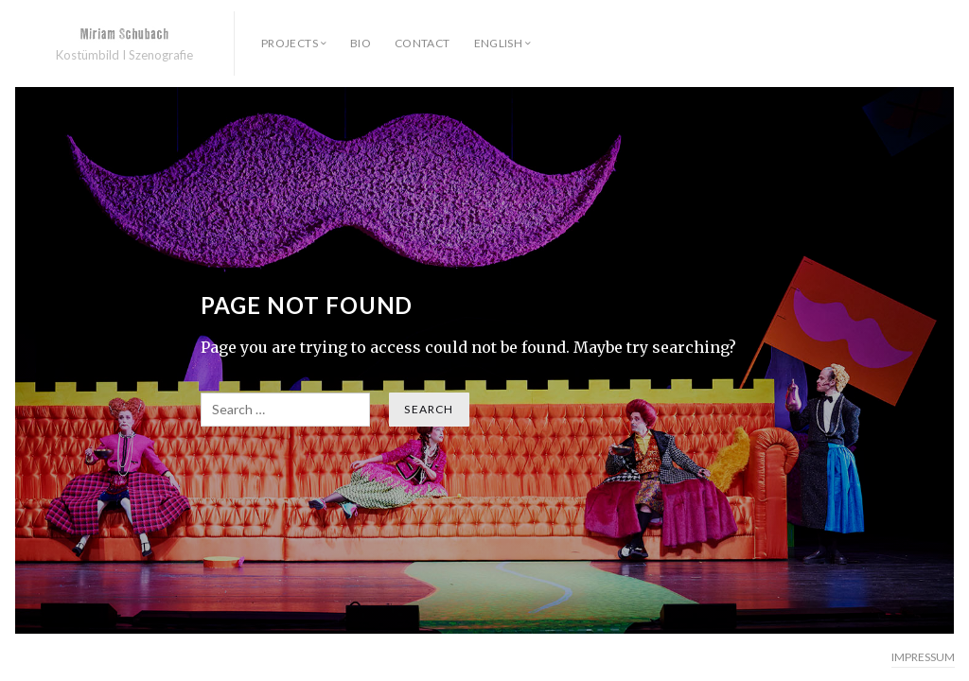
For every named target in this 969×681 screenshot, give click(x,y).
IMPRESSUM (923, 657)
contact (422, 43)
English (498, 43)
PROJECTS (289, 43)
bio (360, 43)
